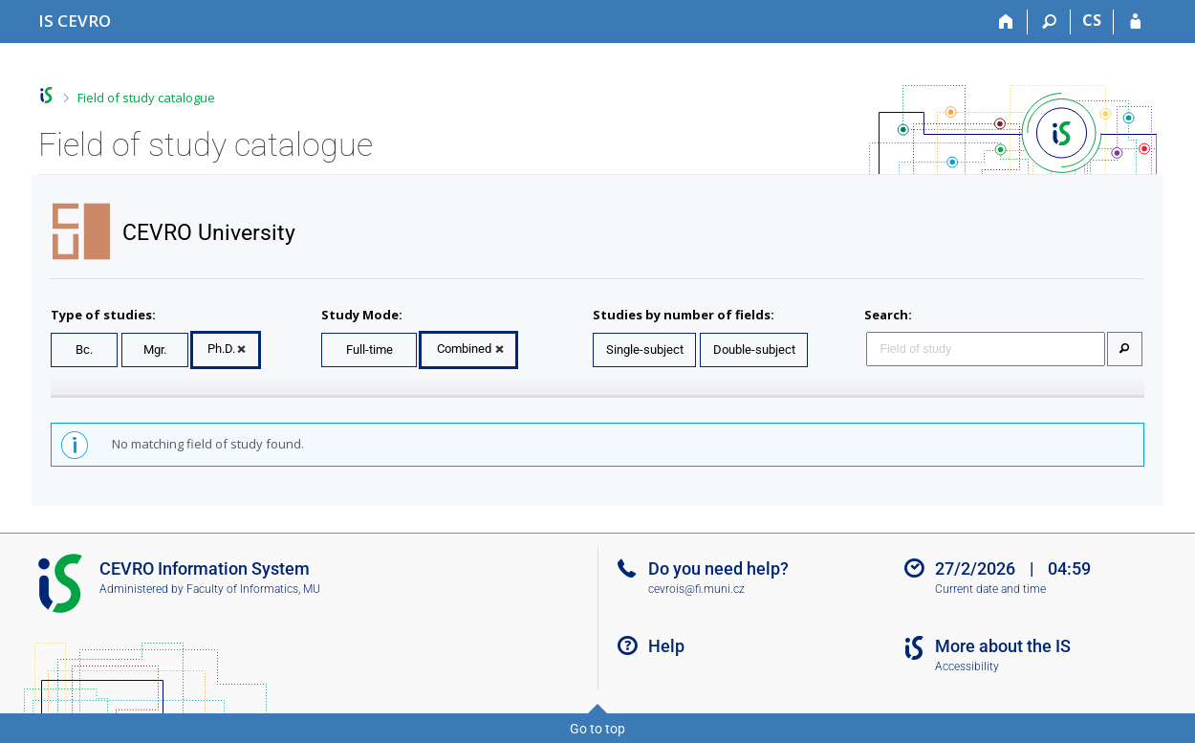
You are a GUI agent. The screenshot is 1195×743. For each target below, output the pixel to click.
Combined (464, 348)
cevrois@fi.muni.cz (696, 589)
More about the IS (1003, 646)
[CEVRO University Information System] (74, 21)
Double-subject (754, 349)
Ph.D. (221, 348)
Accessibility (967, 666)
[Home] (1006, 22)
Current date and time (990, 589)
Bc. (84, 349)
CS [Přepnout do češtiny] (1091, 20)
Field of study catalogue (146, 97)
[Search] (1049, 22)
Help (666, 646)
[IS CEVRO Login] (1135, 22)
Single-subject (645, 349)
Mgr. (154, 349)
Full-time (369, 349)
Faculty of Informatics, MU (253, 589)
